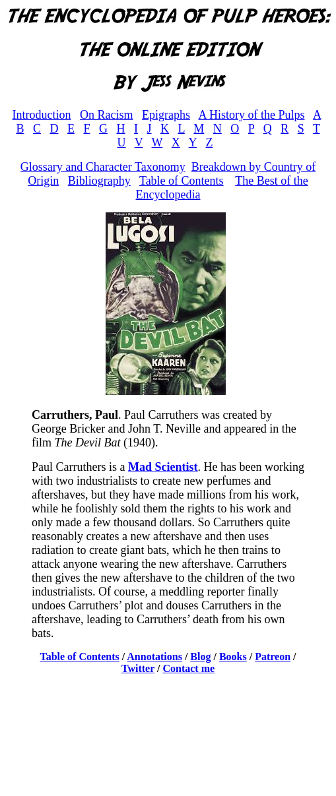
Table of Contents (181, 180)
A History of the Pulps (251, 114)
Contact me (188, 668)
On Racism (106, 114)
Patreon (272, 656)
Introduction (41, 114)
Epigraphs (166, 114)
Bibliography (99, 180)
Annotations (154, 656)
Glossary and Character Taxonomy (102, 166)
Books (233, 656)
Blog (200, 656)
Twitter (137, 668)
